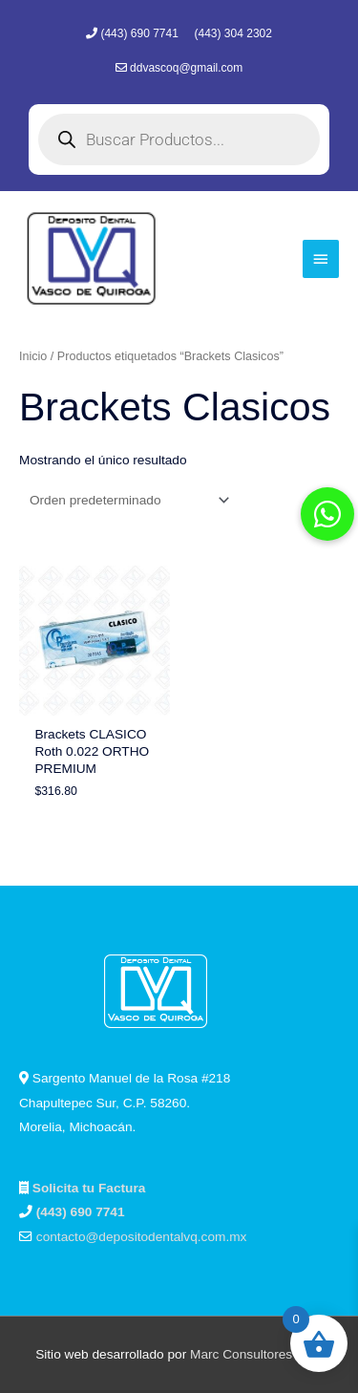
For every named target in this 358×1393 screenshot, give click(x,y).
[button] (327, 514)
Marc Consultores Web (256, 1354)
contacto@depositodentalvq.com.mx (141, 1237)
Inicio (33, 356)
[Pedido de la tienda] (126, 500)
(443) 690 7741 (140, 33)
